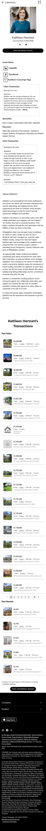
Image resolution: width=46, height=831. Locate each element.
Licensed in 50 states (9, 822)
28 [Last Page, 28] (34, 597)
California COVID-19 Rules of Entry (20, 742)
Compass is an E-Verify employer (12, 739)
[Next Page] (38, 597)
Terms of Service (37, 735)
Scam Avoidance (17, 737)
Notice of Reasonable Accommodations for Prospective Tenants (19, 807)
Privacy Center (6, 737)
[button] (2, 2)
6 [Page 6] (28, 597)
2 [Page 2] (14, 597)
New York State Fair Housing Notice (18, 804)
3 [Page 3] (18, 597)
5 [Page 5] (25, 597)
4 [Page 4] (21, 597)
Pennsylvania (26, 682)
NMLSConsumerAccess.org (10, 819)
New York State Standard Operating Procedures (21, 805)
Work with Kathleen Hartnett (23, 50)
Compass (5, 682)
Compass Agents (15, 682)
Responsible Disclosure (31, 737)
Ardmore (35, 682)
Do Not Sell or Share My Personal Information (16, 735)
